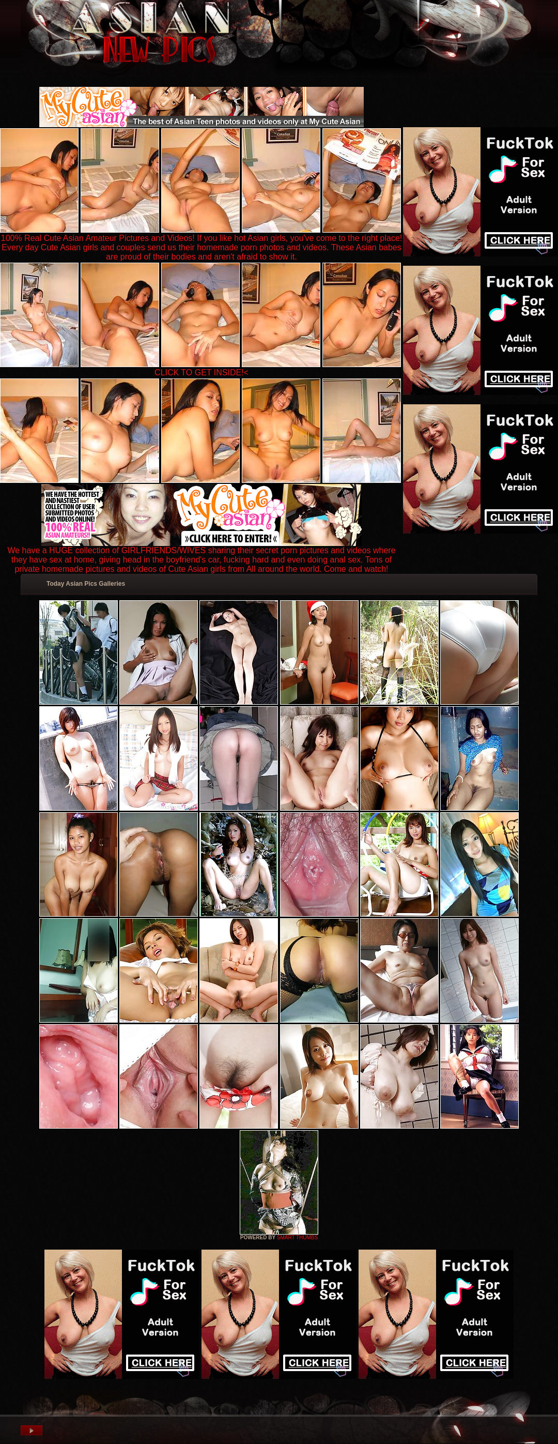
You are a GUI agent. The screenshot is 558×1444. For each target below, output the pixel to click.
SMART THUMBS (297, 1237)
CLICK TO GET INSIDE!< (201, 372)
